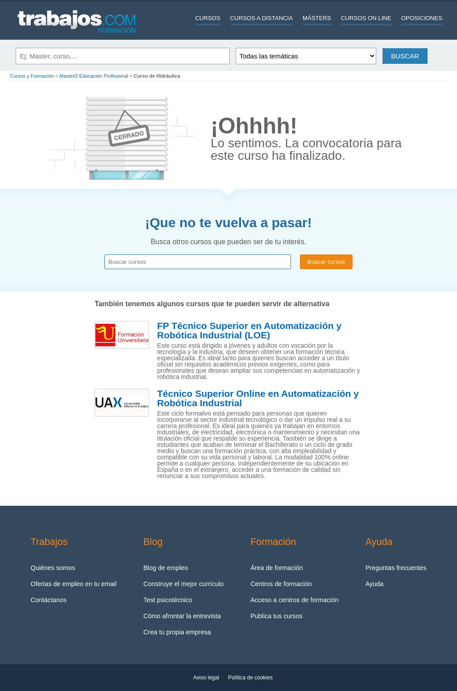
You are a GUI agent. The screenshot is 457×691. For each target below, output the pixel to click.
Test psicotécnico (167, 600)
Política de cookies (250, 677)
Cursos (207, 18)
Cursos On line (366, 18)
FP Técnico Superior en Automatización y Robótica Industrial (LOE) (249, 330)
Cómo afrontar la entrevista (182, 616)
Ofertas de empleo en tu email (73, 583)
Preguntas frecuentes (396, 567)
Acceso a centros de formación (294, 600)
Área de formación (276, 567)
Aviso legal (206, 677)
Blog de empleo (165, 567)
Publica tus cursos (276, 616)
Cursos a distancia (261, 18)
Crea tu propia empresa (177, 632)
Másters (317, 18)
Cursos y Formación (32, 76)
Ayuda (375, 583)
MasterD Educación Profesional (93, 76)
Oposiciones (421, 18)
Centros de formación (281, 583)
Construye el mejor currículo (183, 583)
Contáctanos (48, 600)
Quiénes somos (52, 567)
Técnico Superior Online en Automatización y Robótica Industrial (258, 398)
